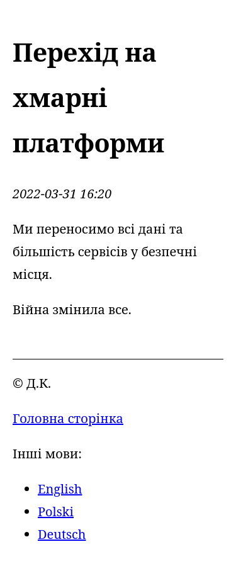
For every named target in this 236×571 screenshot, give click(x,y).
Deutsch (62, 534)
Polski (56, 511)
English (60, 488)
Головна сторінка (68, 418)
